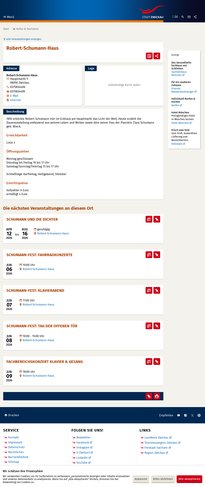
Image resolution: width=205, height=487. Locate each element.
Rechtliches (16, 452)
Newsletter (83, 437)
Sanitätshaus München (178, 73)
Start (6, 28)
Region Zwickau (154, 453)
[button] (124, 85)
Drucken (11, 415)
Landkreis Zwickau (156, 437)
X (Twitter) (83, 452)
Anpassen (141, 478)
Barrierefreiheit (18, 457)
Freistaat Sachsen (156, 447)
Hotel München (180, 122)
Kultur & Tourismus (27, 28)
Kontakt (13, 437)
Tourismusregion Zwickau (160, 442)
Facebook (82, 442)
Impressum (15, 442)
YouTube (81, 462)
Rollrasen (176, 143)
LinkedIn (82, 458)
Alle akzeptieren (189, 478)
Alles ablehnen (163, 478)
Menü (8, 17)
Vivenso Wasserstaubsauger (182, 90)
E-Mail (14, 96)
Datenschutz (16, 447)
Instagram (82, 447)
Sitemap (13, 462)
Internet (15, 100)
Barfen (175, 105)
